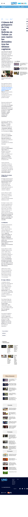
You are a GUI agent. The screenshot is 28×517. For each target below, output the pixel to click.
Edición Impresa (22, 7)
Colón (15, 6)
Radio (18, 479)
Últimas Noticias (3, 7)
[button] (2, 3)
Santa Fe (6, 7)
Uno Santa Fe (2, 19)
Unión (17, 6)
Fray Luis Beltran (11, 19)
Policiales (8, 6)
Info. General (19, 7)
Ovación (12, 6)
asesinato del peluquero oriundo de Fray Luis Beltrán (6, 89)
